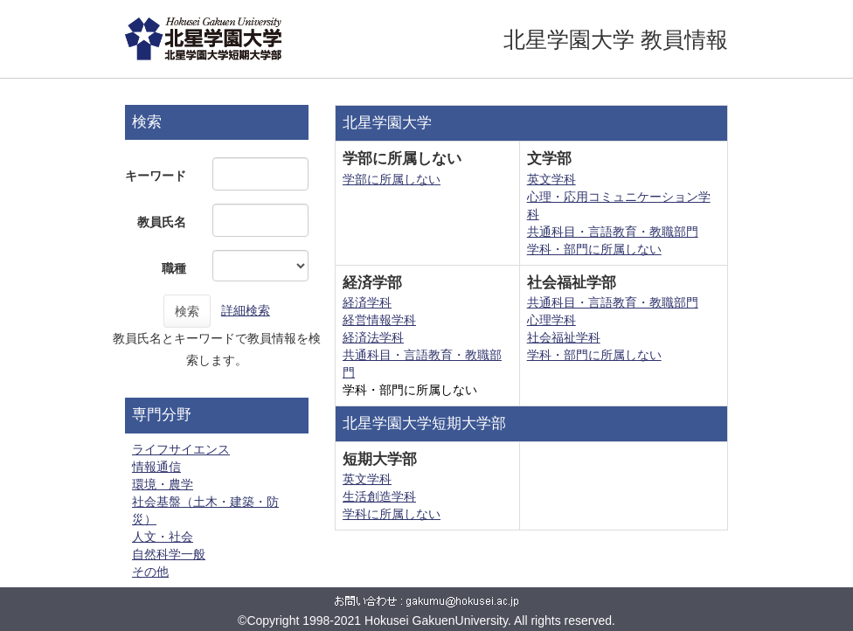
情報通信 (156, 467)
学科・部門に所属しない (594, 249)
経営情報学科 (379, 320)
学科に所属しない (391, 514)
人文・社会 (162, 537)
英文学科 (551, 179)
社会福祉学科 (563, 337)
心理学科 (551, 320)
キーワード (155, 176)
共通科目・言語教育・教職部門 (612, 232)
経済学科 (367, 302)
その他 (150, 572)
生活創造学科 (379, 496)
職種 (174, 268)
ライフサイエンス (181, 449)
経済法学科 (373, 337)
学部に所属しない (391, 179)
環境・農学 (162, 484)
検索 (187, 311)
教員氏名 (161, 222)
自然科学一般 (168, 554)
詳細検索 (245, 310)
